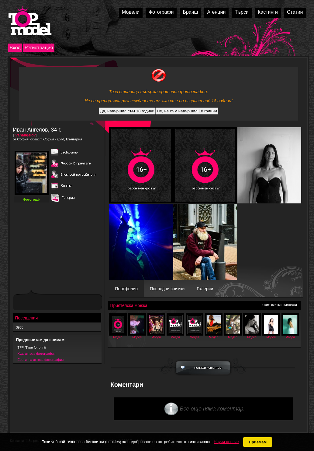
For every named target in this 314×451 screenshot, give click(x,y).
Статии (295, 12)
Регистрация (39, 47)
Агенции (216, 12)
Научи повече (226, 441)
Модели (131, 12)
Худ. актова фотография (37, 353)
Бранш (190, 12)
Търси (242, 12)
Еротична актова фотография (41, 359)
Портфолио (126, 288)
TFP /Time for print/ (32, 347)
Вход (15, 47)
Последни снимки (167, 288)
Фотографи (161, 12)
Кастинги (268, 12)
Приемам (258, 442)
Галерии (205, 288)
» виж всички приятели (279, 304)
